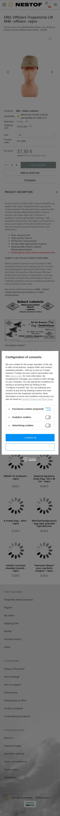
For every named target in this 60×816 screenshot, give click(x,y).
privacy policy (16, 376)
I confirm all (30, 437)
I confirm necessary (30, 446)
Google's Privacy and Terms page (37, 399)
